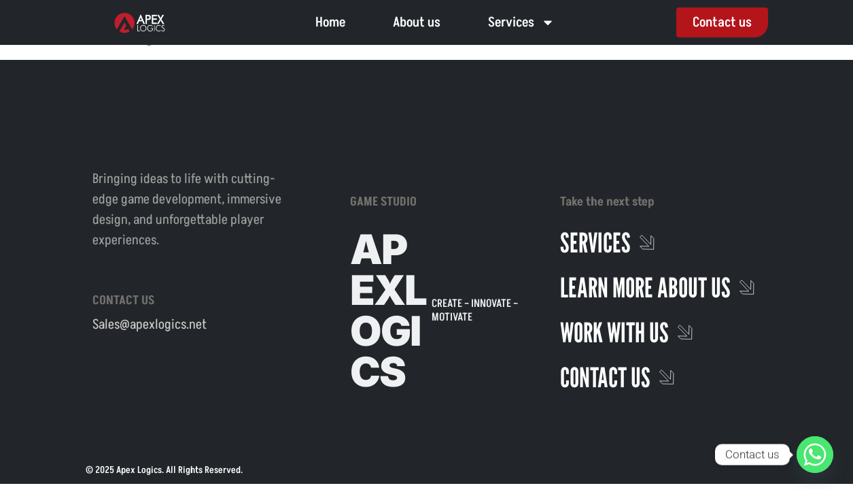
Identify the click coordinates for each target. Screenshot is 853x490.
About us (416, 22)
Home (330, 22)
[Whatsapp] (815, 454)
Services (521, 22)
